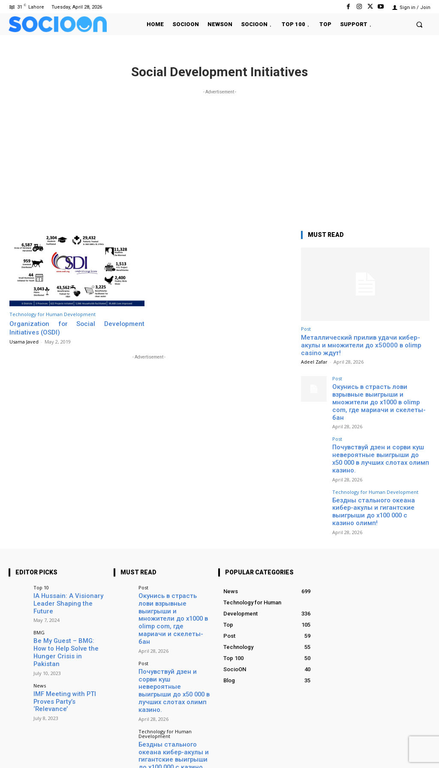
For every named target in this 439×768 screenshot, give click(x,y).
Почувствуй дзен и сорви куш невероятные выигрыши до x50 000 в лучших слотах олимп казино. (380, 442)
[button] (419, 24)
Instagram (373, 748)
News (39, 633)
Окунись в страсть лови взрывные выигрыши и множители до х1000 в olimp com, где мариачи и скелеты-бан (379, 396)
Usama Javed (24, 341)
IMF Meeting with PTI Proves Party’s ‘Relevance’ (67, 644)
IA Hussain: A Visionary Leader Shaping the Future (67, 566)
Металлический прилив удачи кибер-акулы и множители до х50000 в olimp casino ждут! (361, 345)
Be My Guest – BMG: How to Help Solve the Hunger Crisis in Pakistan (68, 605)
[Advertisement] (219, 156)
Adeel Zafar (314, 362)
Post (306, 328)
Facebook (325, 748)
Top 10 (41, 555)
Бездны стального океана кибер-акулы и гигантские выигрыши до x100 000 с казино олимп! (377, 484)
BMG (39, 590)
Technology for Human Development (52, 314)
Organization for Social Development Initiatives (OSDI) (76, 327)
